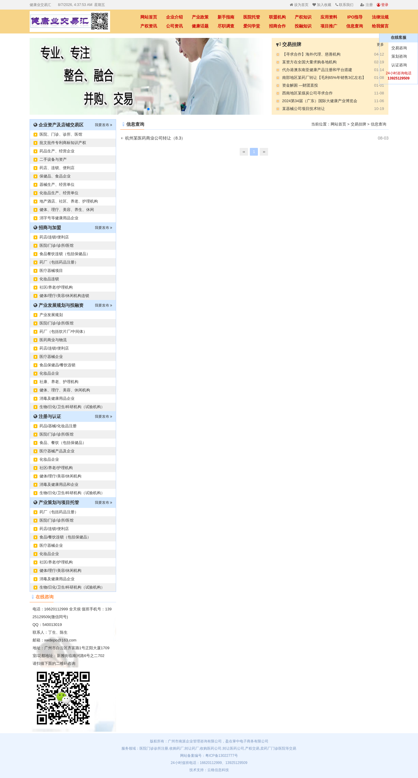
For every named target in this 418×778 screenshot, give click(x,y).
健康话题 (200, 26)
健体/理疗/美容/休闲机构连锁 (64, 295)
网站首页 (148, 17)
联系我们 (344, 5)
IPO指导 (355, 17)
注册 (366, 5)
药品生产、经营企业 (57, 151)
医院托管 (251, 17)
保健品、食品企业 (55, 176)
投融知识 (303, 26)
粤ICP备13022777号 (221, 756)
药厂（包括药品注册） (58, 262)
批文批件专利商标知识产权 (62, 142)
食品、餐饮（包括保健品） (62, 442)
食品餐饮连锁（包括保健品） (64, 254)
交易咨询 (398, 48)
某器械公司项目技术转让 (303, 108)
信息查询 (354, 26)
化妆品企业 (49, 373)
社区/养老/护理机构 (56, 287)
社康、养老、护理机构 (58, 381)
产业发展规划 (51, 315)
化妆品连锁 (49, 279)
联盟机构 (277, 17)
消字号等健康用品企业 (58, 218)
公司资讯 (174, 26)
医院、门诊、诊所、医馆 (60, 134)
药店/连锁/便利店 (54, 237)
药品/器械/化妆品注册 (58, 426)
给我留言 (380, 26)
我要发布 (103, 125)
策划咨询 (398, 56)
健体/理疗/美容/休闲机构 (60, 476)
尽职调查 (226, 26)
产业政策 (200, 17)
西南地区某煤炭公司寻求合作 (307, 93)
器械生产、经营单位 (57, 184)
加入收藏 (321, 5)
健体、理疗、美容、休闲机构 (64, 390)
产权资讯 (148, 26)
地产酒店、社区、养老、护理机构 (68, 201)
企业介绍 (174, 17)
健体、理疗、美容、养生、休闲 (66, 209)
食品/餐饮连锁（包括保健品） (65, 537)
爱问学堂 (251, 26)
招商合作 (277, 26)
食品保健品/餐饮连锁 (57, 365)
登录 (382, 5)
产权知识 (303, 17)
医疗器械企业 (51, 356)
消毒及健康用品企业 (57, 398)
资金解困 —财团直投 (300, 85)
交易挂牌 (358, 124)
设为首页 (299, 5)
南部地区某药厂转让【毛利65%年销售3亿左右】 (324, 77)
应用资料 (328, 17)
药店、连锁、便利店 (57, 168)
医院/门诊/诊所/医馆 (56, 245)
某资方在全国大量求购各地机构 (309, 62)
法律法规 (380, 17)
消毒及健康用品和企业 (58, 484)
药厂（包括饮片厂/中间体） (63, 331)
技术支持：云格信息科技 (209, 770)
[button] (148, 109)
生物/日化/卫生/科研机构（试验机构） (72, 407)
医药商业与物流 (53, 340)
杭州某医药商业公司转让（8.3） (155, 138)
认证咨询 (398, 65)
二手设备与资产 (53, 159)
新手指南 (226, 17)
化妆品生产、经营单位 (58, 193)
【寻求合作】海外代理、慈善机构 (311, 54)
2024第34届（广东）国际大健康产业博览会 (319, 101)
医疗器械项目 (51, 270)
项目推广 (328, 26)
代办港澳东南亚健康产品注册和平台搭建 (317, 70)
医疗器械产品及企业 (57, 451)
